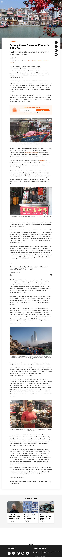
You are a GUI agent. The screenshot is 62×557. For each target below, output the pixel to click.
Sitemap (50, 552)
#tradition (46, 60)
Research (52, 551)
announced (42, 160)
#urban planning (32, 60)
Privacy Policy (44, 552)
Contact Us (57, 551)
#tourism (12, 62)
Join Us (46, 551)
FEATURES (13, 42)
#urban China (39, 60)
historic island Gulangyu (31, 152)
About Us (35, 551)
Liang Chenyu (14, 58)
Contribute (41, 551)
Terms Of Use (36, 552)
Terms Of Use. (37, 112)
